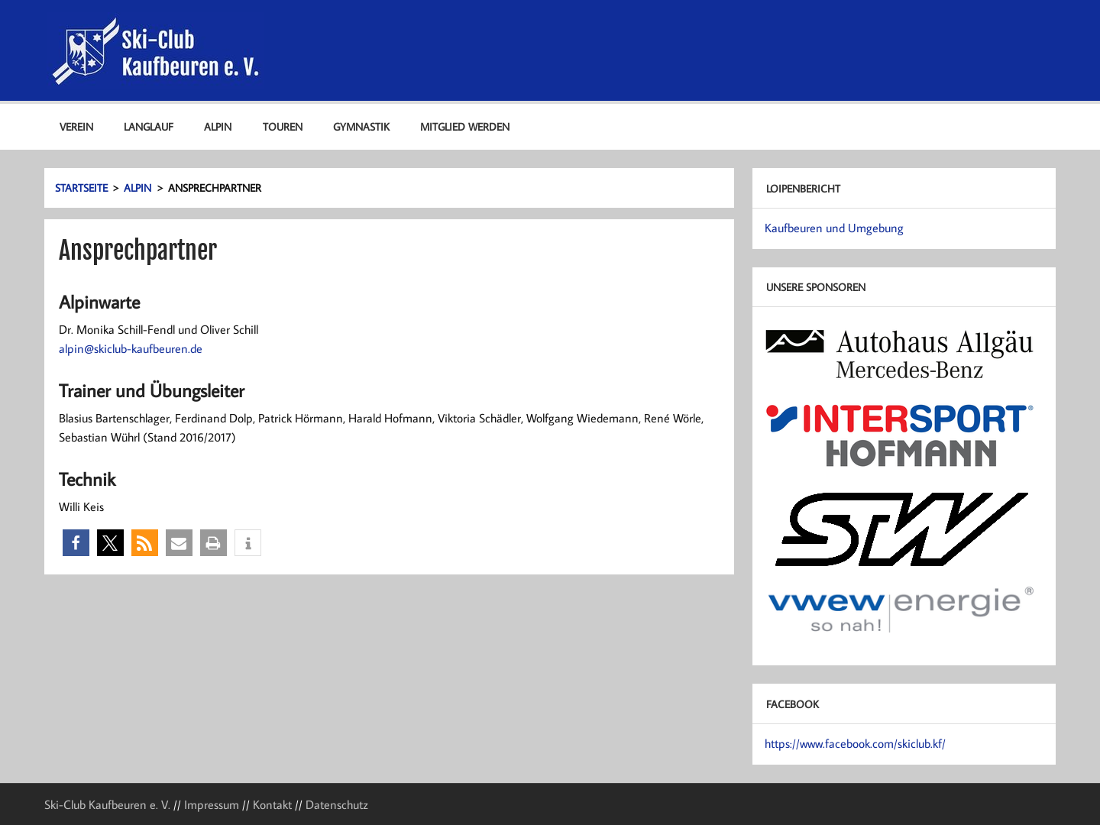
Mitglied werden (465, 126)
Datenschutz (337, 804)
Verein (76, 126)
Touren (282, 126)
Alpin (217, 126)
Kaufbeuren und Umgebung (834, 227)
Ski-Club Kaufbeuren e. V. (107, 804)
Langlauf (148, 126)
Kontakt (272, 804)
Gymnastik (361, 126)
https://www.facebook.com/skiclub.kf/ (855, 743)
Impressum (211, 804)
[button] (76, 542)
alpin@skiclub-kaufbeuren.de (130, 348)
